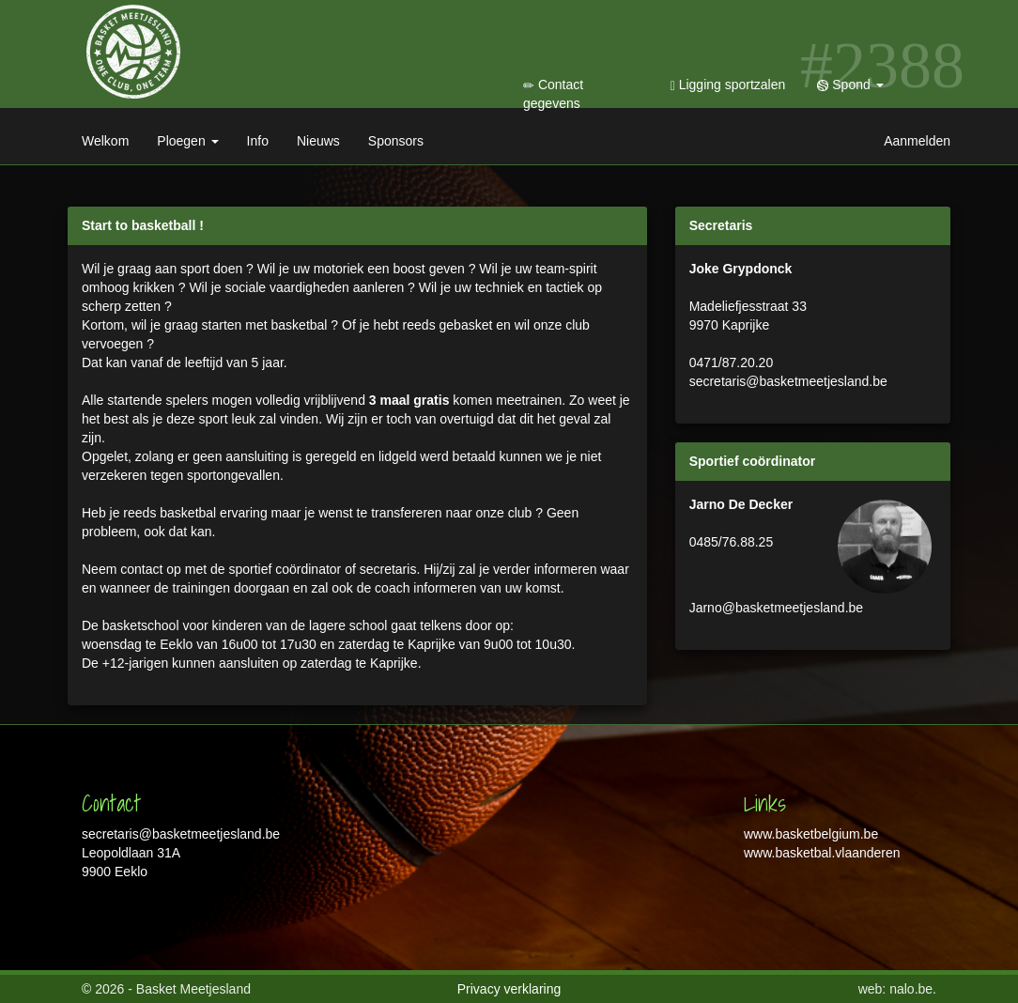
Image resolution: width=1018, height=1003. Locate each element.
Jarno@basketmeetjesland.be (776, 607)
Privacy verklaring (509, 988)
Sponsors (396, 140)
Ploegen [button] (187, 140)
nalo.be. (912, 988)
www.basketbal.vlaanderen (822, 852)
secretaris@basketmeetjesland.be (788, 381)
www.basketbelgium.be (811, 833)
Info (258, 140)
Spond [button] (850, 84)
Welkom (105, 140)
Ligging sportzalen (728, 84)
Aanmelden (917, 140)
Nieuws (318, 140)
